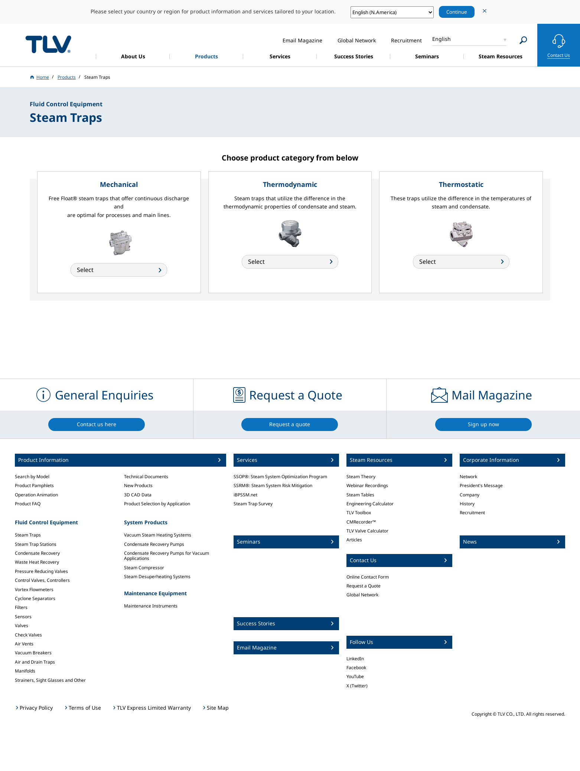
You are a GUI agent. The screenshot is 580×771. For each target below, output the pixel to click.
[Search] (523, 40)
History (467, 503)
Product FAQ (27, 503)
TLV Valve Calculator (367, 531)
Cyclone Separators (35, 598)
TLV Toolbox (358, 512)
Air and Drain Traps (35, 662)
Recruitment (472, 512)
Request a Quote (363, 586)
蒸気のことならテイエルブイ (48, 44)
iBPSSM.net (245, 495)
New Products (138, 485)
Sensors (23, 616)
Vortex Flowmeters (34, 589)
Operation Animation (36, 495)
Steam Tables (360, 495)
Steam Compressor (144, 567)
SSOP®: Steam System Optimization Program (280, 476)
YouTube (355, 676)
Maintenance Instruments (150, 606)
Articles (354, 540)
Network (468, 476)
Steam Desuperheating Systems (157, 576)
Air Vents (24, 644)
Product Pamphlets (34, 485)
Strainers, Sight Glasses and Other (50, 680)
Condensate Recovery (37, 553)
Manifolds (25, 671)
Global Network (362, 595)
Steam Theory (360, 476)
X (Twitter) (357, 686)
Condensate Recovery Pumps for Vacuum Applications (166, 555)
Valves (21, 625)
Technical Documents (146, 476)
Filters (21, 607)
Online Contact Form (367, 577)
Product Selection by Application (157, 503)
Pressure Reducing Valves (41, 571)
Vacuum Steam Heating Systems (157, 535)
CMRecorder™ (361, 522)
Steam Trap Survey (253, 503)
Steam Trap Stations (35, 544)
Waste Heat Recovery (37, 562)
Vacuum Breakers (33, 652)
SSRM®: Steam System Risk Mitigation (273, 485)
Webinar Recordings (367, 485)
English (441, 38)
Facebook (356, 667)
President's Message (481, 485)
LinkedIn (355, 658)
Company (469, 495)
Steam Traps (28, 535)
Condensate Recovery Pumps (154, 544)
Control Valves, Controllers (42, 580)
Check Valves (28, 635)
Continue (456, 12)
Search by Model (32, 476)
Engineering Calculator (370, 503)
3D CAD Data (137, 495)
